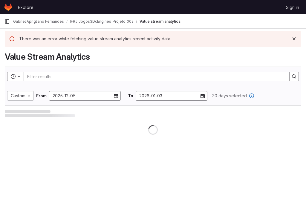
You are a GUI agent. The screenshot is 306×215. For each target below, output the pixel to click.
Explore (25, 7)
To (130, 95)
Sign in (292, 7)
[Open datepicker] (116, 95)
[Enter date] (85, 96)
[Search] (153, 76)
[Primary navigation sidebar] (7, 21)
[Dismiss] (294, 38)
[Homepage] (8, 7)
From (41, 95)
